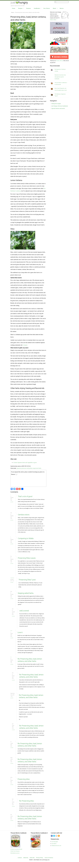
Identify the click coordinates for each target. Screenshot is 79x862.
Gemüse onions (23, 514)
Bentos (62, 8)
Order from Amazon (15, 851)
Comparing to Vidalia (25, 538)
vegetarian (35, 468)
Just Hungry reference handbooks (60, 106)
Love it (20, 632)
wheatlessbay (12, 577)
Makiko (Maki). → (54, 19)
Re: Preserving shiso (26, 801)
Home (13, 8)
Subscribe (32, 857)
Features (28, 8)
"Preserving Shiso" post (27, 579)
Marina (61, 60)
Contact (20, 857)
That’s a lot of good (25, 496)
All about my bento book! (16, 849)
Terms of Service (49, 857)
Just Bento (54, 843)
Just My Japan (55, 841)
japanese (19, 468)
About (54, 8)
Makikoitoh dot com (56, 845)
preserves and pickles (27, 468)
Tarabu (57, 60)
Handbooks (37, 8)
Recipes (20, 8)
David (11, 630)
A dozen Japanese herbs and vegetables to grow (25, 462)
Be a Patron (47, 8)
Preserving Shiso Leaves (27, 558)
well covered (24, 610)
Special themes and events (58, 108)
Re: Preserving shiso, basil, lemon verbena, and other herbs (30, 660)
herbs (39, 468)
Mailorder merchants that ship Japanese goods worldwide (60, 76)
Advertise (25, 857)
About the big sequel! (36, 849)
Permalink (11, 501)
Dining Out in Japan (56, 103)
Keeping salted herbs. (26, 593)
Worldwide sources (14, 853)
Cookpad (25, 345)
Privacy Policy (39, 857)
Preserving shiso (24, 779)
